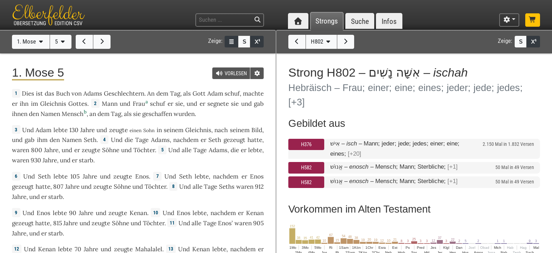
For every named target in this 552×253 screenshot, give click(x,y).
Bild (256, 130)
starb (86, 160)
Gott (199, 93)
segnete (218, 104)
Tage (142, 140)
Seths (226, 186)
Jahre (87, 130)
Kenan (138, 213)
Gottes (77, 104)
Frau (139, 104)
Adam (215, 93)
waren (20, 150)
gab (259, 104)
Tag (175, 93)
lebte (61, 130)
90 (72, 213)
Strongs (326, 21)
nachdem (186, 140)
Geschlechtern (124, 93)
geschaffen (157, 114)
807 (58, 186)
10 (155, 212)
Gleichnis (53, 104)
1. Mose (31, 41)
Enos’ (225, 223)
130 (74, 130)
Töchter (144, 150)
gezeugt (234, 140)
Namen (50, 114)
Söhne (110, 150)
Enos (142, 176)
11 (172, 223)
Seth (90, 140)
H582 (306, 167)
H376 (306, 144)
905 (258, 223)
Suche (360, 21)
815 (57, 223)
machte (253, 93)
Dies (28, 93)
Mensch (72, 114)
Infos (389, 21)
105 (75, 176)
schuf (232, 93)
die (235, 150)
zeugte (118, 130)
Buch (63, 93)
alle (187, 150)
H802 (321, 41)
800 (36, 150)
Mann (110, 104)
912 (259, 186)
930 (36, 160)
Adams (92, 93)
